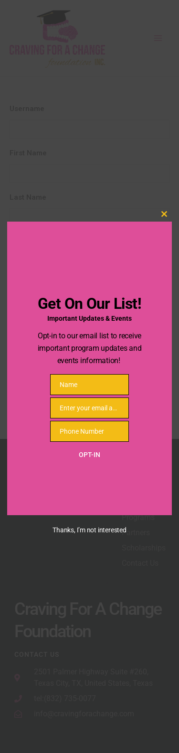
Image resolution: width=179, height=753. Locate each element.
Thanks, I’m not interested (89, 530)
